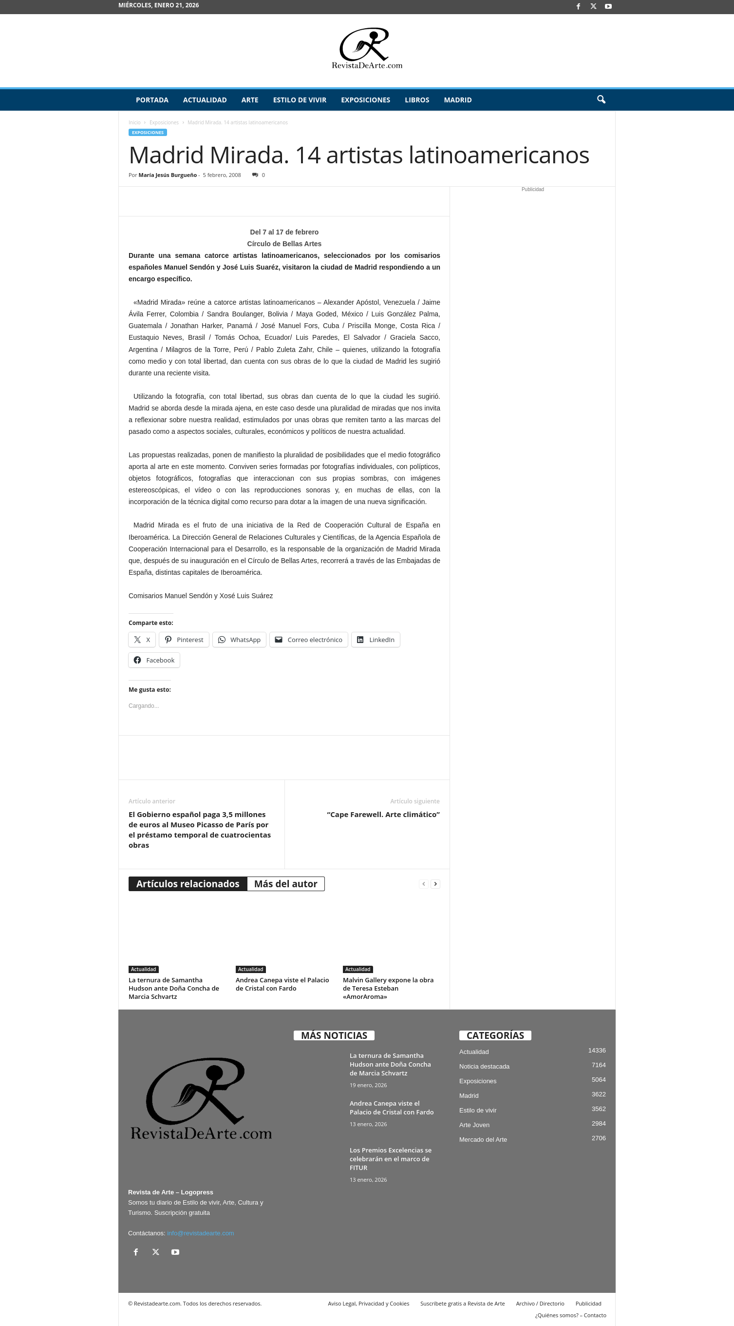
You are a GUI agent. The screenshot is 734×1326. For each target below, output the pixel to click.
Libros (417, 99)
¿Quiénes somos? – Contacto (570, 1315)
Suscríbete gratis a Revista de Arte (462, 1303)
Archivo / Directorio (540, 1303)
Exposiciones (365, 99)
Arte (250, 99)
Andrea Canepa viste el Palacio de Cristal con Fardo (282, 984)
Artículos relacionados (188, 884)
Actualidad (205, 99)
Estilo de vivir (300, 99)
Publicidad (589, 1303)
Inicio (135, 122)
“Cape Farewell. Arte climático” (383, 814)
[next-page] (435, 884)
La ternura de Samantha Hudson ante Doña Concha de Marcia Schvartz (174, 988)
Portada (152, 99)
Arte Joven (474, 1125)
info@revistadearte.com (200, 1233)
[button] (601, 100)
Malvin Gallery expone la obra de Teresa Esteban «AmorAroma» (388, 988)
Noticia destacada (484, 1066)
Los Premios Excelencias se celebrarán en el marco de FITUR (391, 1159)
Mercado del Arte (483, 1139)
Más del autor (286, 884)
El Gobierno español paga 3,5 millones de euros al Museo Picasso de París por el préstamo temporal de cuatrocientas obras (200, 829)
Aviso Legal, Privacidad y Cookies (369, 1303)
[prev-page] (424, 884)
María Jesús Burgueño (168, 174)
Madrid (457, 99)
